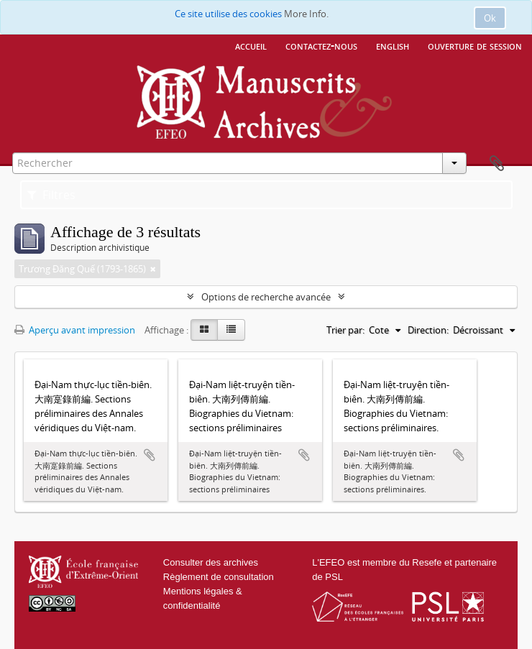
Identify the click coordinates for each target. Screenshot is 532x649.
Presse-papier (497, 164)
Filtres (51, 195)
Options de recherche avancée (266, 296)
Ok (490, 17)
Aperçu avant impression (74, 329)
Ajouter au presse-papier (149, 455)
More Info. (306, 13)
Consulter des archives (210, 562)
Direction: (428, 329)
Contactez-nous (321, 45)
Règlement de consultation (218, 576)
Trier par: (345, 329)
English (392, 45)
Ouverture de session (475, 45)
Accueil (251, 45)
